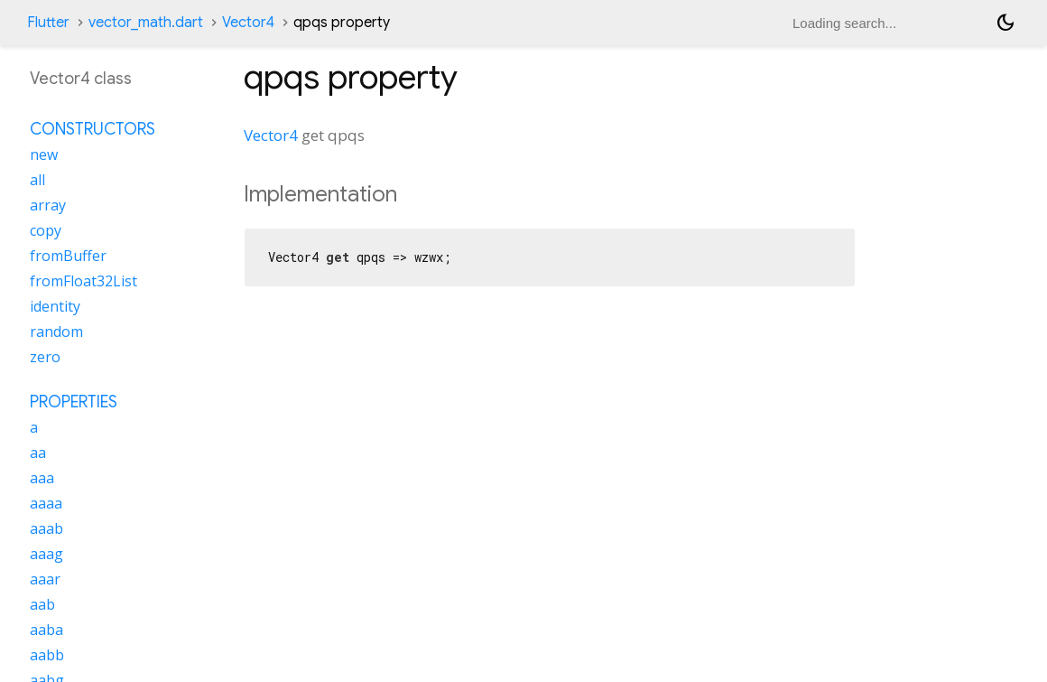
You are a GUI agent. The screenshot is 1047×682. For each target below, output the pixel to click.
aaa (42, 478)
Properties (73, 402)
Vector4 (248, 23)
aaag (46, 554)
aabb (47, 655)
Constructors (92, 129)
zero (45, 357)
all (37, 180)
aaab (46, 528)
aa (38, 452)
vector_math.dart (145, 23)
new (44, 154)
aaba (46, 630)
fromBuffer (68, 256)
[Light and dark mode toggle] (1005, 22)
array (48, 205)
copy (45, 230)
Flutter (48, 23)
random (56, 331)
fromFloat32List (83, 281)
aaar (45, 579)
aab (42, 604)
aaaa (46, 503)
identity (55, 306)
